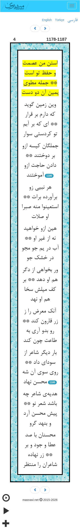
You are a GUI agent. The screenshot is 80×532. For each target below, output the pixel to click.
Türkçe (59, 20)
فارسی (72, 20)
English (47, 20)
